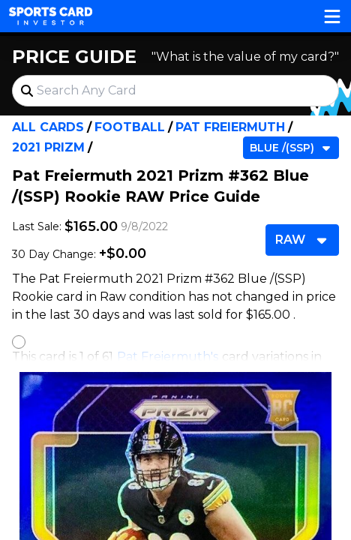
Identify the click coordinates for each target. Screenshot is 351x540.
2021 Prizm (48, 147)
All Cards (48, 127)
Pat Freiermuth (230, 127)
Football (129, 127)
